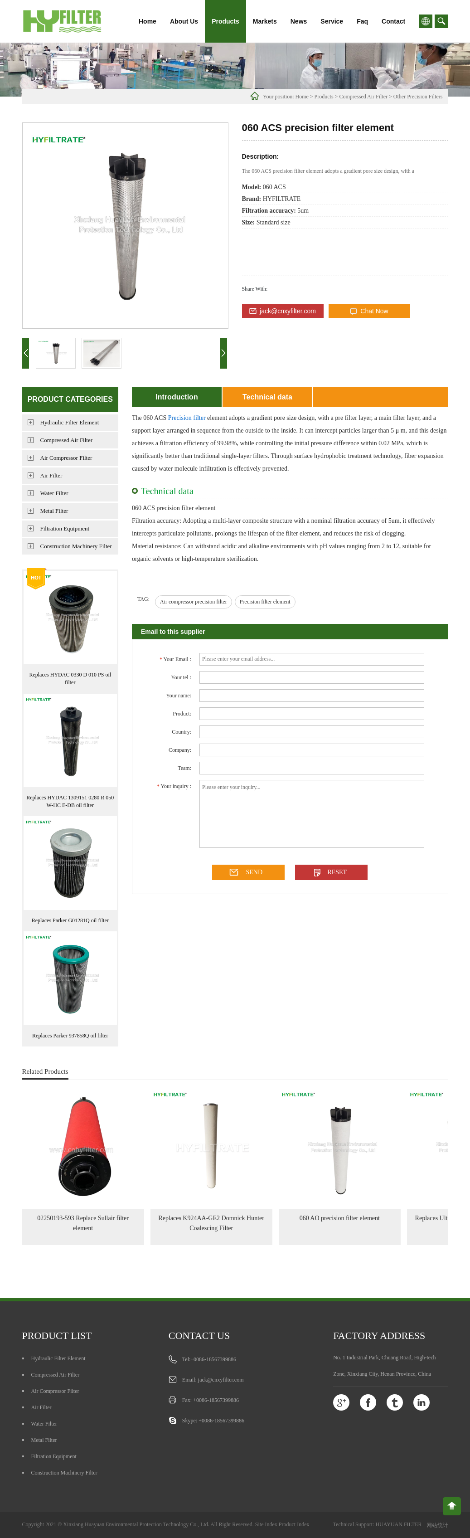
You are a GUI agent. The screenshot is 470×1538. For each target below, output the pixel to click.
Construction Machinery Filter (76, 546)
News (299, 21)
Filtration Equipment (65, 528)
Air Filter (51, 475)
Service (331, 21)
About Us (184, 21)
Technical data (267, 397)
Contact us (199, 1335)
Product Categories (70, 399)
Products (225, 21)
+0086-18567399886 (213, 1359)
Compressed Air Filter (363, 96)
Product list (57, 1335)
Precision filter (187, 417)
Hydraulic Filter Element (69, 422)
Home (147, 21)
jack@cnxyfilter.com (288, 311)
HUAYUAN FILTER (398, 1524)
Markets (265, 21)
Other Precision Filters (418, 96)
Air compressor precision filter (193, 602)
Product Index (294, 1524)
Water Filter (54, 493)
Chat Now (374, 311)
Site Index (266, 1524)
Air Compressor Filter (66, 457)
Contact (393, 21)
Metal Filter (54, 510)
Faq (362, 21)
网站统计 (437, 1525)
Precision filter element (265, 602)
